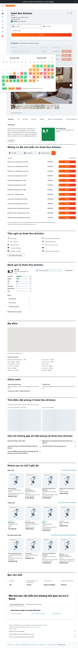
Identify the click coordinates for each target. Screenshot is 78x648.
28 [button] (29, 55)
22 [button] (33, 51)
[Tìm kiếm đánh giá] (50, 270)
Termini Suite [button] (28, 553)
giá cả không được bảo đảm (35, 627)
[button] (75, 2)
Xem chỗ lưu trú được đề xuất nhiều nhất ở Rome (63, 535)
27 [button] (25, 55)
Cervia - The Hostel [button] (64, 522)
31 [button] (14, 59)
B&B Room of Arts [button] (63, 555)
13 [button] (25, 48)
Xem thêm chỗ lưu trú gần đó (68, 470)
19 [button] (21, 51)
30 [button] (36, 55)
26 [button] (22, 55)
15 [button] (32, 48)
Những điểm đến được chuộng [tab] (33, 604)
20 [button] (25, 51)
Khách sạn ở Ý (34, 644)
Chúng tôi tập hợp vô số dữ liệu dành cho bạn (42, 634)
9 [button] (36, 44)
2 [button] (36, 40)
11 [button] (18, 48)
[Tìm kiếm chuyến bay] (3, 10)
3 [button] (14, 44)
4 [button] (18, 44)
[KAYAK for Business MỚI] (3, 27)
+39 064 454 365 (15, 19)
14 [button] (29, 48)
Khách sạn (17, 644)
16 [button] (36, 48)
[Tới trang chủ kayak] (10, 6)
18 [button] (18, 51)
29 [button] (33, 55)
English (51, 1)
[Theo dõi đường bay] (3, 24)
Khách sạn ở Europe (25, 644)
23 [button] (36, 51)
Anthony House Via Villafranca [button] (66, 488)
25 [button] (18, 55)
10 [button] (14, 48)
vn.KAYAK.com (10, 644)
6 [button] (25, 44)
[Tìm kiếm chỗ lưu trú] (3, 13)
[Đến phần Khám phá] (3, 21)
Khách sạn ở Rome (56, 613)
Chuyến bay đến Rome (16, 613)
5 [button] (59, 40)
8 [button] (45, 44)
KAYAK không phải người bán (42, 631)
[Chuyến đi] (3, 31)
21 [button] (29, 51)
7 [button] (41, 44)
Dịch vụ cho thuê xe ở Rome (38, 613)
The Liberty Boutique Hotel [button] (15, 553)
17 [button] (14, 51)
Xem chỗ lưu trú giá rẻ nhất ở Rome (67, 502)
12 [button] (21, 48)
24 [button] (14, 55)
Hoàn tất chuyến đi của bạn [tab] (17, 604)
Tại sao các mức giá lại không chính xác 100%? (42, 637)
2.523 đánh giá (22, 21)
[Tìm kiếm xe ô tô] (3, 16)
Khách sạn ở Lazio (42, 644)
